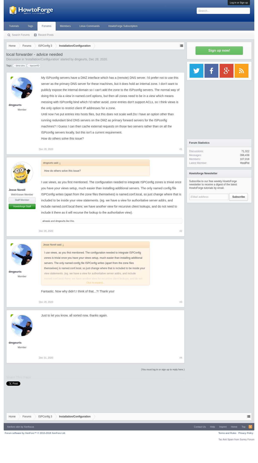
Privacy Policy (246, 433)
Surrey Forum (247, 439)
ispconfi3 (34, 66)
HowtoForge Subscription (123, 26)
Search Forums (21, 34)
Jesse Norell (17, 189)
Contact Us (200, 426)
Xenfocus (29, 426)
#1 (181, 149)
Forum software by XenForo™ (35, 433)
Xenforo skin (13, 426)
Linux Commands (90, 26)
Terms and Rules (227, 433)
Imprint (223, 426)
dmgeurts (81, 59)
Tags (30, 26)
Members (65, 26)
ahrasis (46, 221)
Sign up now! (219, 50)
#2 (181, 231)
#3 (181, 302)
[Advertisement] (219, 232)
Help (212, 426)
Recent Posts (46, 34)
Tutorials (14, 26)
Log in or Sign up (239, 2)
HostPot (244, 163)
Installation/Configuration (42, 59)
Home (234, 426)
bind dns (20, 66)
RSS (250, 426)
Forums (46, 26)
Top (243, 426)
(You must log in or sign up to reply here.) (163, 369)
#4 (181, 357)
